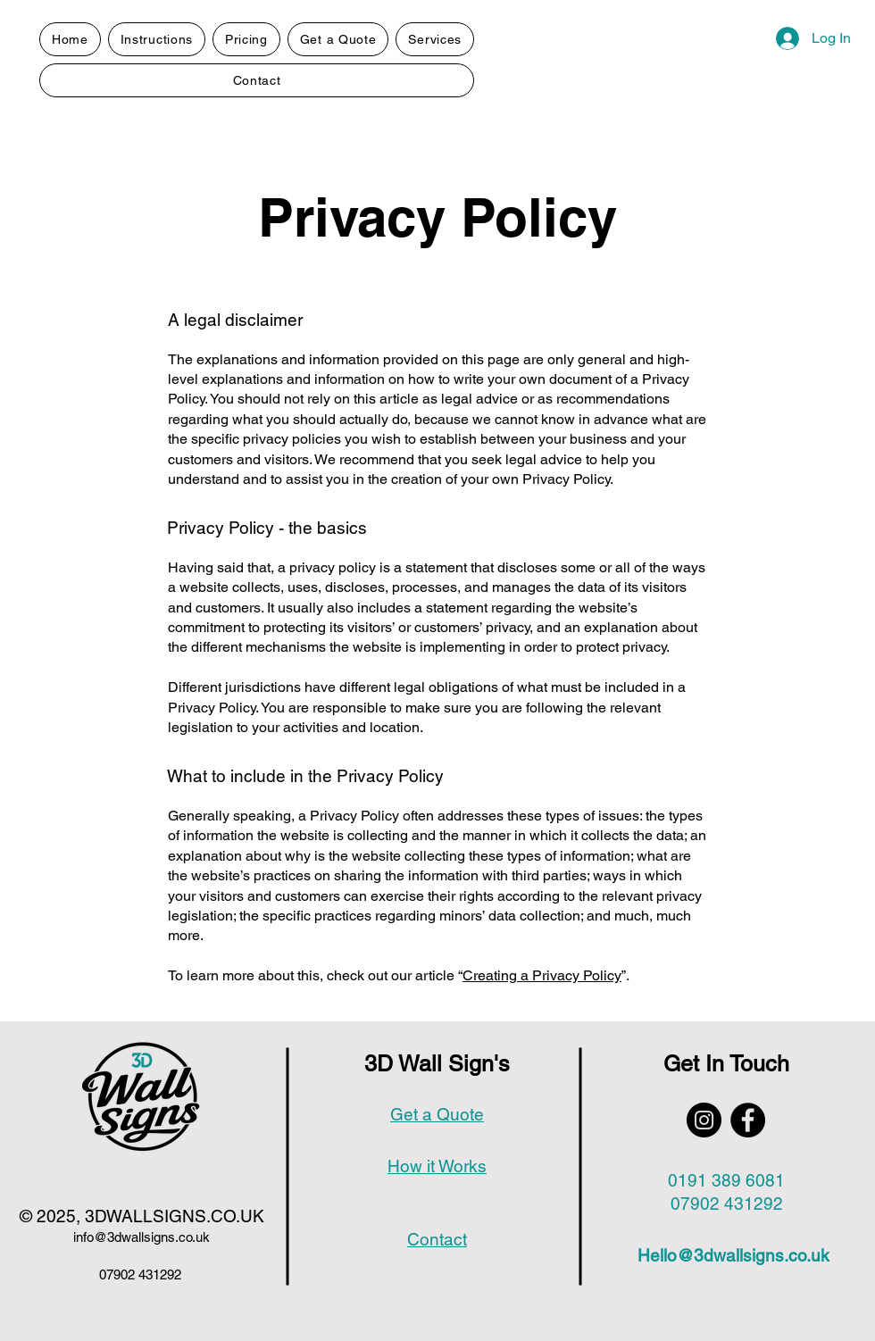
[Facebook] (747, 1120)
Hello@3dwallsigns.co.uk (733, 1255)
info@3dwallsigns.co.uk (141, 1237)
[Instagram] (704, 1120)
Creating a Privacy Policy (541, 975)
